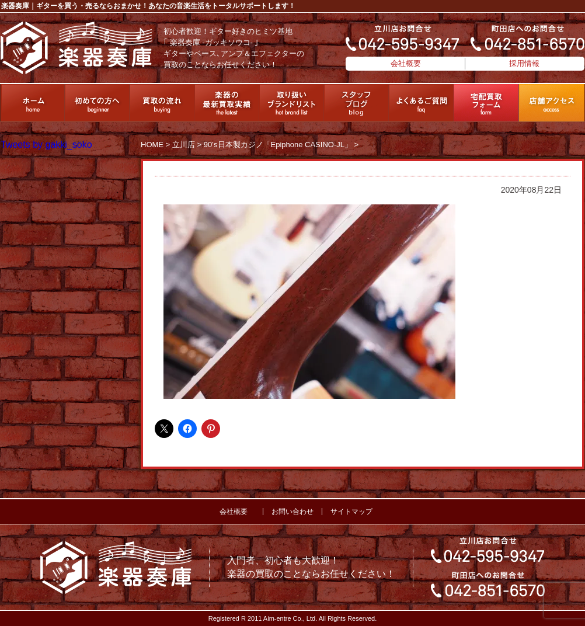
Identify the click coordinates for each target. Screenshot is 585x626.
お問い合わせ (292, 511)
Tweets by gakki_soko (46, 144)
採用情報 (524, 63)
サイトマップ (351, 511)
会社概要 (406, 63)
